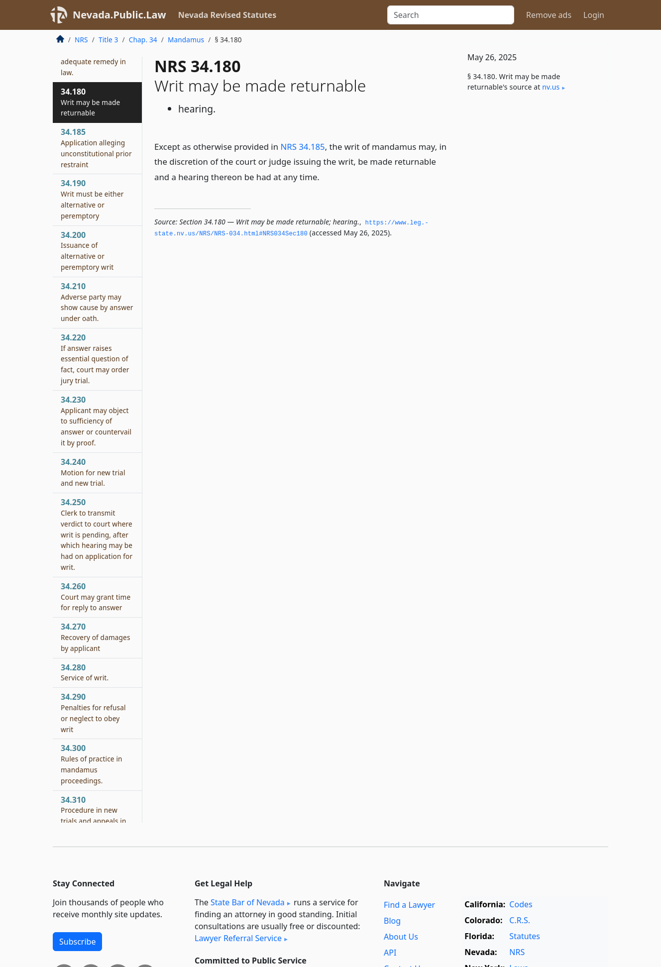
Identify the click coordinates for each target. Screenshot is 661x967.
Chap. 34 (143, 39)
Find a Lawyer (409, 904)
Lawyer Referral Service (238, 938)
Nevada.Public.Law (119, 14)
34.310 (93, 821)
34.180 (90, 102)
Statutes (524, 936)
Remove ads (548, 14)
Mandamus (186, 39)
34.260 (95, 597)
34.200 (87, 250)
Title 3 (108, 39)
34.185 (96, 147)
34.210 (97, 302)
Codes (520, 904)
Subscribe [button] (77, 941)
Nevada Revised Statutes (227, 14)
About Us (401, 936)
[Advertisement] (533, 264)
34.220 (95, 358)
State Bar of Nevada (248, 902)
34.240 (93, 472)
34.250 (96, 534)
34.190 (92, 199)
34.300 (91, 764)
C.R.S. (519, 920)
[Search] (450, 14)
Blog (392, 920)
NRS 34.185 (302, 146)
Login (593, 14)
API (390, 952)
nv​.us (550, 87)
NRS (81, 39)
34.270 (95, 637)
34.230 (96, 420)
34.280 (85, 672)
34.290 (93, 712)
